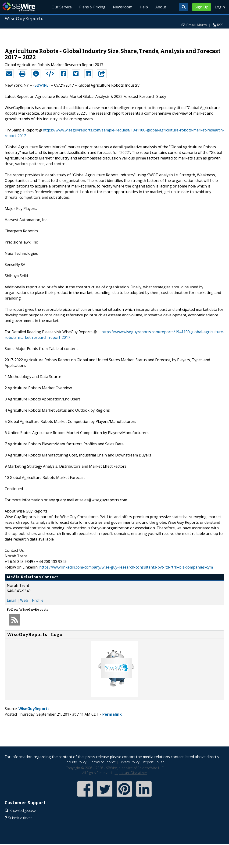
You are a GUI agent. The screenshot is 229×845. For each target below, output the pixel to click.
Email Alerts (196, 25)
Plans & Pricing (92, 7)
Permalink (112, 714)
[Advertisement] (114, 36)
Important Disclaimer (131, 773)
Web (24, 600)
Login (220, 7)
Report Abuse (154, 762)
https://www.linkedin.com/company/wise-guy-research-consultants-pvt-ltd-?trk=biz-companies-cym (126, 567)
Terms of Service (103, 762)
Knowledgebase (22, 810)
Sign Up (201, 7)
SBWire (18, 6)
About (160, 7)
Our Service (62, 7)
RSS (220, 25)
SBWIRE (41, 85)
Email (11, 600)
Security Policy (75, 762)
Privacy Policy (129, 762)
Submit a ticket (20, 817)
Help (144, 7)
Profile (37, 600)
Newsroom (122, 7)
